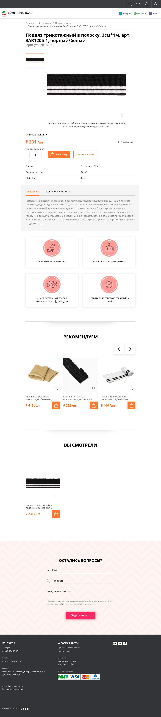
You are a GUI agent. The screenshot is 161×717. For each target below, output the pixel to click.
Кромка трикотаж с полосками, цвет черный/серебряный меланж (78, 398)
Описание (32, 191)
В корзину (61, 154)
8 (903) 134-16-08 (20, 13)
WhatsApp (142, 13)
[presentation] (119, 349)
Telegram (127, 13)
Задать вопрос (80, 615)
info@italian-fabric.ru (11, 661)
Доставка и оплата (58, 191)
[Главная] (4, 14)
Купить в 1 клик (85, 154)
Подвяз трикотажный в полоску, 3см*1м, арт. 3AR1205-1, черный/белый (41, 506)
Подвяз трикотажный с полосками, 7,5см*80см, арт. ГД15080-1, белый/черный (115, 398)
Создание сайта (9, 708)
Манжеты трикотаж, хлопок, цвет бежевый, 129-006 (39, 398)
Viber (155, 13)
